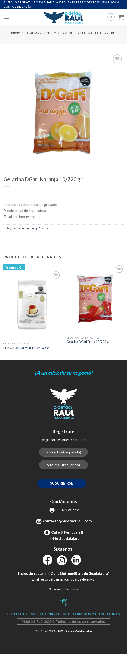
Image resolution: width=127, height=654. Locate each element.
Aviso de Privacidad (50, 614)
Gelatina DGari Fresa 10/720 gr (88, 342)
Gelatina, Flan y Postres (97, 33)
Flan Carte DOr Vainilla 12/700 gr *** (28, 348)
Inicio (15, 33)
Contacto (17, 614)
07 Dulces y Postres (59, 33)
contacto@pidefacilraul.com (67, 521)
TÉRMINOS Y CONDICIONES (96, 614)
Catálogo (32, 33)
